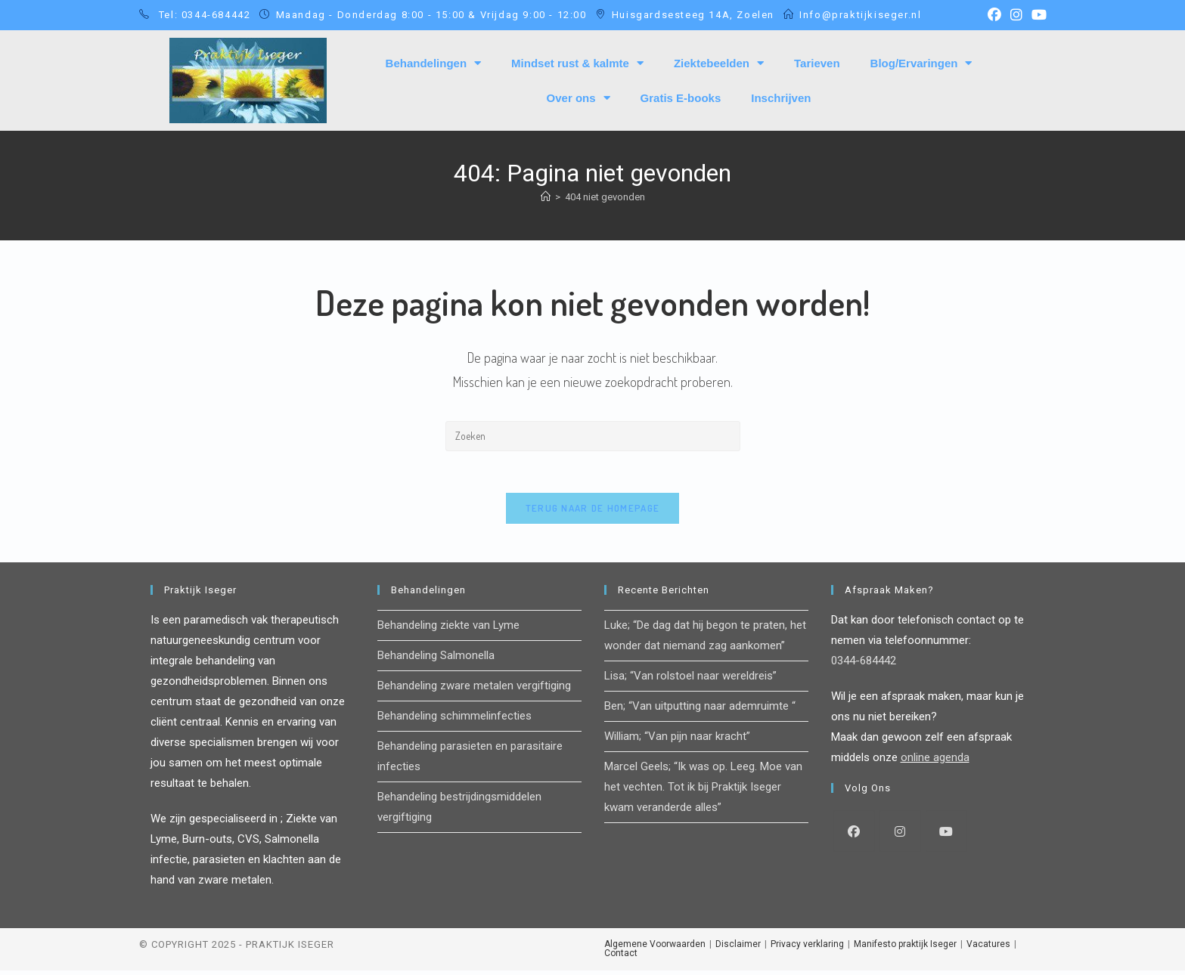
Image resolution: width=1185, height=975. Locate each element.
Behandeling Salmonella (436, 660)
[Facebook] (854, 835)
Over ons (578, 98)
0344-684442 (863, 665)
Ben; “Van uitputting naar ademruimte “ (700, 710)
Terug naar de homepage (593, 512)
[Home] (546, 197)
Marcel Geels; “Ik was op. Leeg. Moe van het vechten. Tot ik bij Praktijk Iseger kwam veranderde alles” (703, 791)
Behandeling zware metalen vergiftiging (474, 690)
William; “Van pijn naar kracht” (677, 741)
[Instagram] (900, 835)
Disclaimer (738, 948)
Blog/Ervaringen (921, 63)
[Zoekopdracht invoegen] (592, 436)
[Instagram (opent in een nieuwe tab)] (1016, 15)
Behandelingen (434, 63)
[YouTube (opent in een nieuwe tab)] (1037, 15)
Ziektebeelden (719, 63)
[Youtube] (946, 835)
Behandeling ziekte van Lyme (448, 629)
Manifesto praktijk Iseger (905, 948)
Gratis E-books (681, 97)
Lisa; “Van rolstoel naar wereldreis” (690, 680)
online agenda (935, 762)
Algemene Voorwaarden (655, 948)
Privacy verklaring (807, 948)
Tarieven (817, 63)
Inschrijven (781, 97)
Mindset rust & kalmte (577, 63)
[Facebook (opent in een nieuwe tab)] (994, 15)
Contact (620, 957)
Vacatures (988, 948)
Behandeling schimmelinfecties (454, 720)
